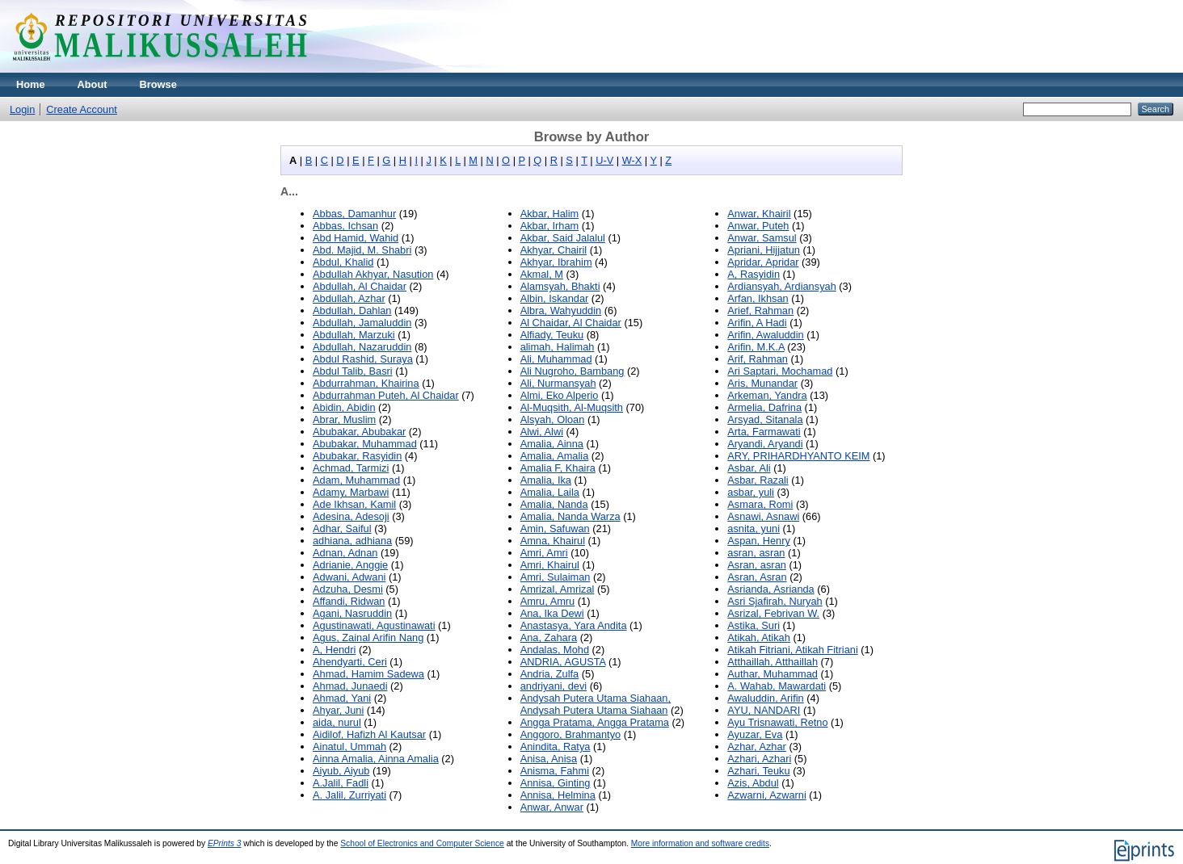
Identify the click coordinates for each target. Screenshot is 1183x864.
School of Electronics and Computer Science (422, 843)
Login (22, 109)
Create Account (81, 109)
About (92, 84)
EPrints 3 (225, 843)
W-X (632, 160)
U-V (604, 160)
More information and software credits (700, 843)
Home (30, 84)
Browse (158, 84)
